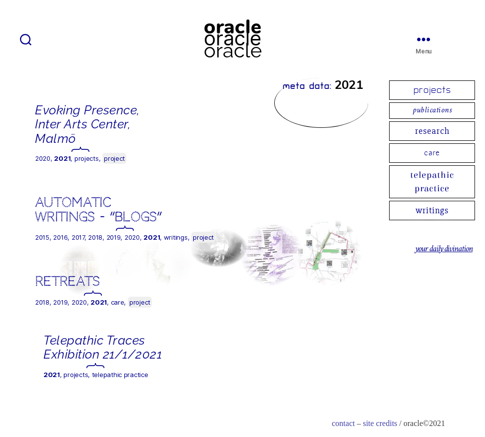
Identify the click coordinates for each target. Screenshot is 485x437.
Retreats (67, 281)
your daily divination (444, 249)
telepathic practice (432, 182)
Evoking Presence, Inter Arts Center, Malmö (87, 124)
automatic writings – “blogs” (98, 209)
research (432, 130)
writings (432, 210)
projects (432, 90)
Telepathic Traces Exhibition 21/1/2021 (102, 347)
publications (432, 110)
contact (343, 424)
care (432, 152)
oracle (232, 38)
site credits (380, 424)
